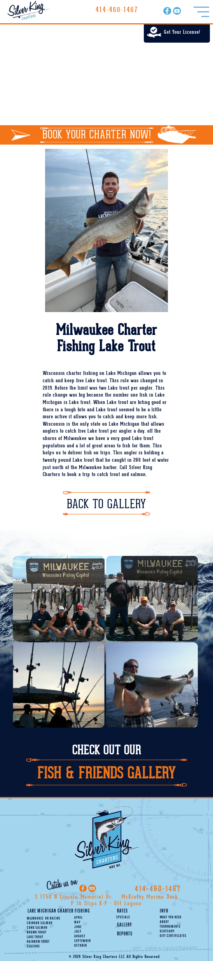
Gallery (124, 925)
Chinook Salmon (39, 923)
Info (164, 911)
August (80, 936)
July (77, 931)
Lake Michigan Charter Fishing (59, 911)
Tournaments (170, 926)
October (80, 945)
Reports (125, 934)
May (77, 922)
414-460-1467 (117, 9)
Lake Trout (35, 937)
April (78, 918)
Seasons (33, 946)
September (82, 941)
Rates (122, 911)
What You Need (171, 917)
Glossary (167, 931)
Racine (52, 918)
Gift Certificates (173, 936)
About (164, 922)
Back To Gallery (106, 504)
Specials (123, 917)
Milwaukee (35, 918)
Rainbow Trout (38, 942)
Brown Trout (37, 932)
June (78, 927)
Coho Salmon (37, 928)
